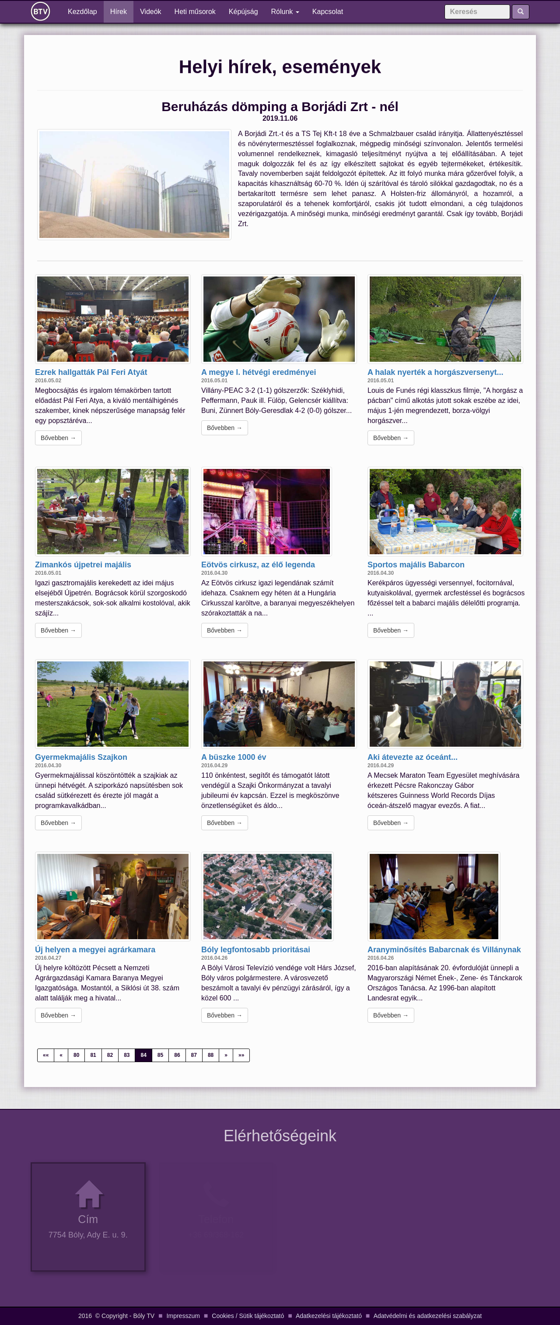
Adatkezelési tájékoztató (329, 1315)
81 (93, 1055)
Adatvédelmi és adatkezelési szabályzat (428, 1315)
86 (177, 1055)
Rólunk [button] (285, 11)
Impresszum (183, 1315)
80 (76, 1055)
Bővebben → (58, 437)
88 (211, 1055)
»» (241, 1055)
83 (127, 1055)
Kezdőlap (86, 11)
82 (110, 1055)
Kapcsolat (327, 11)
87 (194, 1055)
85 (160, 1055)
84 (143, 1055)
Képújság (243, 11)
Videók (150, 11)
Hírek (118, 11)
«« (46, 1055)
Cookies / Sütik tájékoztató (248, 1315)
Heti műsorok (195, 11)
